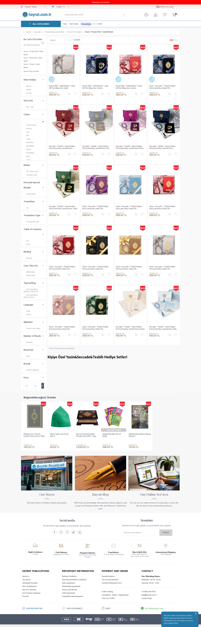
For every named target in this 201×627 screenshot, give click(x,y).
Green (27, 160)
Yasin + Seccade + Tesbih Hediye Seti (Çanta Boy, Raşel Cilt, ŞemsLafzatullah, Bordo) (62, 268)
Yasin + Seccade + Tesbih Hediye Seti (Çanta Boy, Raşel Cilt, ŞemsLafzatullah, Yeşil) (95, 328)
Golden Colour (30, 125)
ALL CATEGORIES (41, 24)
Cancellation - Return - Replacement (115, 591)
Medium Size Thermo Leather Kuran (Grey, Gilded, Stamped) (35, 435)
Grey (26, 132)
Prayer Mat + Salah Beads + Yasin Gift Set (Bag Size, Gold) (62, 87)
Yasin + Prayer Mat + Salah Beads (33, 59)
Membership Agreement (71, 582)
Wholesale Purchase (29, 579)
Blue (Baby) (29, 146)
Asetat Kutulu (30, 194)
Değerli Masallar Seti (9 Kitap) (111, 435)
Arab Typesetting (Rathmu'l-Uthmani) (31, 290)
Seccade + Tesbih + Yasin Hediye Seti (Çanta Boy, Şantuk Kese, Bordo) (62, 147)
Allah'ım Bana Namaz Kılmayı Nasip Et (140, 435)
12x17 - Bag (29, 107)
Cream (27, 139)
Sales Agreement (68, 579)
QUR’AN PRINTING (34, 604)
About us (25, 572)
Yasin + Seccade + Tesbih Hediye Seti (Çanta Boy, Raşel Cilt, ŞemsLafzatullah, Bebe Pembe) (62, 328)
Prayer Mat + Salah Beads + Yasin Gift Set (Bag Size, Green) (95, 87)
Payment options (108, 572)
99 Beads (28, 342)
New (65, 24)
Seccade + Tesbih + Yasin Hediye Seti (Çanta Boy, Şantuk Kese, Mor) (130, 147)
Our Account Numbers (110, 576)
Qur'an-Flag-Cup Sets (31, 71)
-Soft (100, 624)
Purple (27, 149)
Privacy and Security (69, 586)
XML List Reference (29, 582)
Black (27, 156)
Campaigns (86, 24)
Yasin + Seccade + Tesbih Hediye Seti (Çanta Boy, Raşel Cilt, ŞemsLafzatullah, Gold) (129, 268)
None (27, 244)
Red (26, 135)
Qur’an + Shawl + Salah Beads (32, 65)
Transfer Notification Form (112, 579)
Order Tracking (107, 588)
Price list (25, 592)
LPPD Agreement (68, 589)
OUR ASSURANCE (74, 604)
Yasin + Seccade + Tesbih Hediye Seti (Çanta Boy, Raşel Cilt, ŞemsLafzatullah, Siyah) (95, 268)
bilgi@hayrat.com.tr (149, 591)
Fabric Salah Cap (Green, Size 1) (59, 435)
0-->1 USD (98, 24)
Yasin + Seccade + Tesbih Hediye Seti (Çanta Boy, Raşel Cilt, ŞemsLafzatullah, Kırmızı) (162, 207)
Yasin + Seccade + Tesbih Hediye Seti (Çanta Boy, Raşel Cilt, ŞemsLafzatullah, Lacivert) (162, 87)
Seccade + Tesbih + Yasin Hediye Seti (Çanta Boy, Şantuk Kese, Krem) (130, 328)
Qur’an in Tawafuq (29, 586)
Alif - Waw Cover (31, 171)
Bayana (27, 86)
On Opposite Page (31, 222)
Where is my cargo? (167, 7)
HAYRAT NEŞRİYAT (31, 370)
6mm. (27, 356)
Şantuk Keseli (29, 275)
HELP (108, 604)
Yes (26, 208)
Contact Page (147, 594)
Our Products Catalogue (31, 589)
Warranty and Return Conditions (74, 576)
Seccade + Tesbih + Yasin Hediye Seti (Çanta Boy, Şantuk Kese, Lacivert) (162, 147)
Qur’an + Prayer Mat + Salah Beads (33, 53)
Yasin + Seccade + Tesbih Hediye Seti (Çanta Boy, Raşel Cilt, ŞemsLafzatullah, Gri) (162, 268)
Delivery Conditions (69, 572)
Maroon (28, 128)
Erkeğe (27, 89)
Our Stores (26, 576)
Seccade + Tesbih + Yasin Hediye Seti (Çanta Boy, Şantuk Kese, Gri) (95, 147)
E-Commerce (107, 624)
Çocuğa (28, 93)
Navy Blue (28, 142)
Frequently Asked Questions (72, 592)
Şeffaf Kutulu (29, 272)
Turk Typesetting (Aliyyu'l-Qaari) (30, 296)
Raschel (28, 258)
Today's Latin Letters (32, 328)
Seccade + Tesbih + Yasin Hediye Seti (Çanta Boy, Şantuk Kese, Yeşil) (63, 207)
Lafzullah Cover (30, 175)
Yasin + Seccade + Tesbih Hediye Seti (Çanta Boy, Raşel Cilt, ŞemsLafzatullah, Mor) (95, 207)
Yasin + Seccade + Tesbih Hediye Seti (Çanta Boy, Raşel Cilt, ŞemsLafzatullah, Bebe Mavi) (129, 207)
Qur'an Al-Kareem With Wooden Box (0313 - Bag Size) (86, 435)
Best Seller (74, 24)
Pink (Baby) (29, 153)
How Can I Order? (108, 594)
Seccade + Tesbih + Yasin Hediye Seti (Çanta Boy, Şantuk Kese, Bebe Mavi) (163, 328)
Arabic (27, 311)
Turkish (27, 314)
